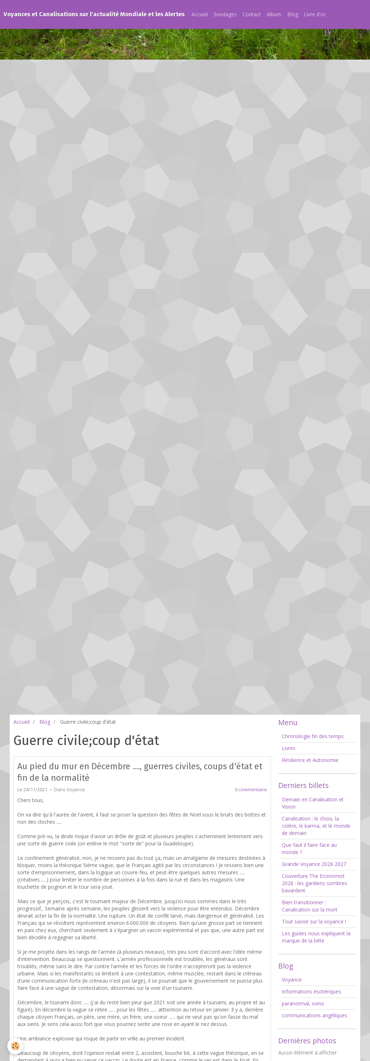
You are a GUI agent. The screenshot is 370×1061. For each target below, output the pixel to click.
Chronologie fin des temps (313, 736)
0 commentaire (251, 790)
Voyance (75, 790)
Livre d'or (315, 14)
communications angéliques (314, 1015)
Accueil (200, 14)
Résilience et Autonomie (310, 760)
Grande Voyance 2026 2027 (314, 864)
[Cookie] (15, 1046)
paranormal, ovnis (303, 1003)
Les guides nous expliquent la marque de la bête (316, 937)
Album (274, 14)
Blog (292, 14)
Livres (289, 748)
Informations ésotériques (311, 991)
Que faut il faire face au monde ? (309, 848)
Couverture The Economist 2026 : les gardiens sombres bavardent (314, 883)
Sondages (225, 14)
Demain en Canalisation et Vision (313, 803)
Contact (251, 14)
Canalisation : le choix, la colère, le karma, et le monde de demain (316, 825)
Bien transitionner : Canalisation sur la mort (309, 906)
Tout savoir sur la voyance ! (314, 921)
